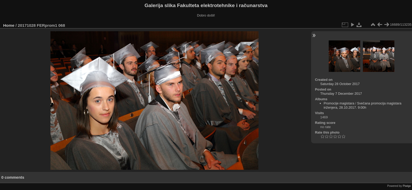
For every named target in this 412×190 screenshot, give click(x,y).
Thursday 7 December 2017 (341, 94)
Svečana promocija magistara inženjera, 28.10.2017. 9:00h (362, 105)
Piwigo (407, 185)
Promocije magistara (339, 103)
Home (8, 25)
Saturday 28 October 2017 (340, 84)
